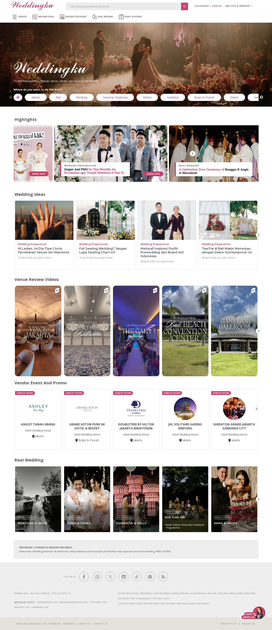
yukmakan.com (39, 607)
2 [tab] (136, 178)
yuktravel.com (98, 602)
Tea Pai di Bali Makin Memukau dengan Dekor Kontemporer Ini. (227, 250)
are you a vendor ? (238, 6)
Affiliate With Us (61, 593)
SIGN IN (216, 6)
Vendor (19, 16)
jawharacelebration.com (73, 602)
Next (261, 97)
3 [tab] (142, 178)
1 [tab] (130, 178)
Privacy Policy (229, 623)
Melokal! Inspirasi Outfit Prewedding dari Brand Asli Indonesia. (162, 252)
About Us (84, 623)
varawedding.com (47, 602)
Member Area (21, 593)
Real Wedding (102, 16)
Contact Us (100, 623)
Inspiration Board (73, 16)
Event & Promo (130, 16)
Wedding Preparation (32, 244)
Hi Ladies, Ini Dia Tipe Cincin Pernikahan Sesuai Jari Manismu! (43, 250)
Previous (11, 97)
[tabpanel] (136, 153)
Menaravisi (69, 623)
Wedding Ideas (43, 16)
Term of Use (248, 623)
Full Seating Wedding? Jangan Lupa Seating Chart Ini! (103, 250)
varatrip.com (21, 607)
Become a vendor (40, 593)
